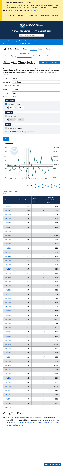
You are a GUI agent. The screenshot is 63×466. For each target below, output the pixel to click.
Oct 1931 (8, 252)
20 (43, 374)
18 (43, 344)
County (49, 49)
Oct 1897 (8, 395)
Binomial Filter (12, 132)
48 (43, 302)
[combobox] (31, 49)
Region (27, 49)
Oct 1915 (8, 319)
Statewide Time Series (35, 41)
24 (43, 231)
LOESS (22, 132)
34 (43, 227)
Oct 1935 (8, 235)
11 (43, 378)
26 (43, 252)
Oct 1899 (8, 386)
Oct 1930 (8, 256)
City (57, 49)
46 (43, 210)
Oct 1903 (8, 370)
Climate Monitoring (12, 41)
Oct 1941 (8, 210)
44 (43, 286)
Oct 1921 (8, 294)
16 (43, 290)
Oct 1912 (8, 332)
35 (43, 298)
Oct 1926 (8, 273)
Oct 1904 (8, 365)
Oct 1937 (8, 227)
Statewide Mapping (10, 56)
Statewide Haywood (52, 56)
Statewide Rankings (38, 56)
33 (43, 269)
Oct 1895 (8, 403)
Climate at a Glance (23, 41)
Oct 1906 (8, 357)
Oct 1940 (8, 214)
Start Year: (6, 93)
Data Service (54, 63)
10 (43, 349)
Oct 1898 (8, 390)
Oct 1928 (8, 265)
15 (43, 336)
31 (43, 386)
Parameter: (7, 82)
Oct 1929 (8, 261)
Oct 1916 (8, 315)
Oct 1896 (8, 399)
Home (4, 41)
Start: (6, 108)
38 (43, 323)
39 (43, 307)
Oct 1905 (8, 361)
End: (16, 108)
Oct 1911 (8, 336)
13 (43, 340)
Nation (19, 49)
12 (43, 219)
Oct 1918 (8, 307)
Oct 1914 (8, 323)
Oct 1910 (8, 340)
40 (43, 328)
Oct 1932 (8, 248)
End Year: (6, 97)
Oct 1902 (8, 374)
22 (43, 395)
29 (43, 365)
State (34, 49)
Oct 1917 (8, 311)
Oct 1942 (8, 206)
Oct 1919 (8, 302)
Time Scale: (7, 86)
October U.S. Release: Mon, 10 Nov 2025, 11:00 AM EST (16, 44)
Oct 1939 (8, 219)
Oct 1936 (8, 231)
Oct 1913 (8, 328)
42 (43, 273)
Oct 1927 (8, 269)
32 (43, 261)
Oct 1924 (8, 281)
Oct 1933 (8, 244)
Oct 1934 (8, 240)
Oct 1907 (8, 353)
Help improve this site (52, 464)
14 (43, 370)
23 (43, 235)
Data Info (44, 63)
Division (41, 49)
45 (43, 353)
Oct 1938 (8, 223)
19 (43, 361)
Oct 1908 (8, 349)
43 (43, 277)
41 (43, 399)
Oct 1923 (8, 286)
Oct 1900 (8, 382)
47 (43, 256)
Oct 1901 (8, 378)
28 (43, 214)
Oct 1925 (8, 277)
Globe (11, 49)
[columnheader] (10, 200)
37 (43, 206)
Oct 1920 (8, 298)
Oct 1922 (8, 290)
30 (43, 403)
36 (43, 382)
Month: (5, 89)
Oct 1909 (8, 344)
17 (43, 265)
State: (5, 78)
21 (43, 315)
